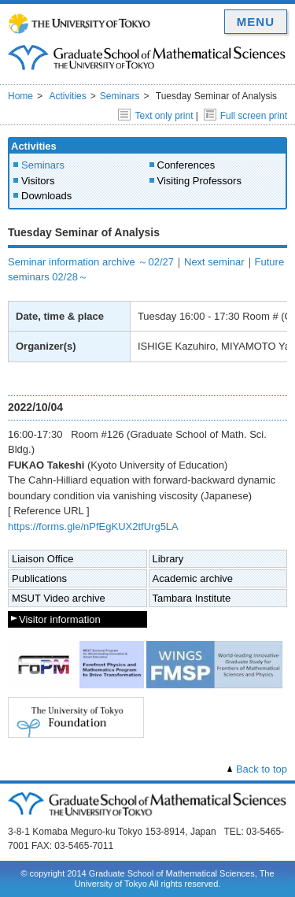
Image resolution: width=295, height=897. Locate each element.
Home (20, 96)
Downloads (46, 196)
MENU (256, 21)
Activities (67, 96)
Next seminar (214, 262)
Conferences (186, 165)
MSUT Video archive (58, 598)
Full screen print (245, 115)
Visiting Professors (199, 181)
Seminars (120, 96)
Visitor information (60, 619)
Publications (39, 578)
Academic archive (193, 578)
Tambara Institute (192, 598)
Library (168, 559)
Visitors (37, 181)
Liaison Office (43, 559)
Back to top (261, 769)
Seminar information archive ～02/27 (91, 262)
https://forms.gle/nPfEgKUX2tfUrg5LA (93, 526)
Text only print (155, 115)
